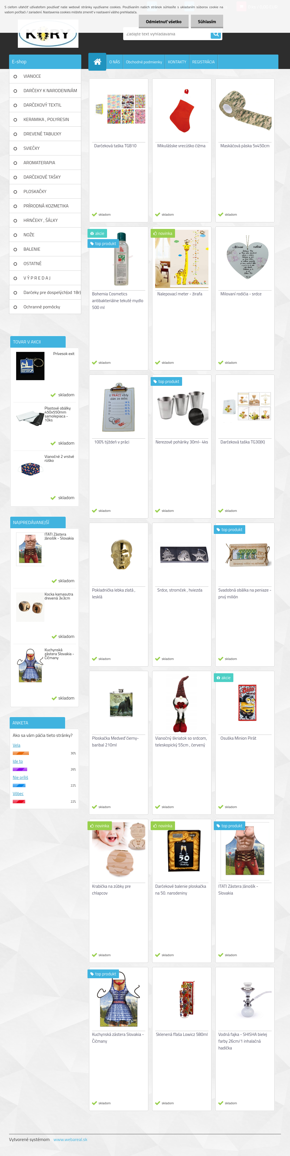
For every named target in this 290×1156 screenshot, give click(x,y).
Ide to (18, 761)
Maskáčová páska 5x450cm (245, 145)
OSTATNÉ (33, 263)
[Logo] (48, 34)
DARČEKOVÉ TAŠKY (42, 177)
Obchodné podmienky (144, 62)
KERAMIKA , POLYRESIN (46, 119)
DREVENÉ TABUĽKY (42, 133)
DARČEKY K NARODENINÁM (50, 90)
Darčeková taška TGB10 (115, 145)
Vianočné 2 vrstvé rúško (59, 458)
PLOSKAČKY (35, 191)
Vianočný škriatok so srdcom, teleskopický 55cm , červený (181, 741)
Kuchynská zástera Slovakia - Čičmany (59, 654)
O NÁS (114, 62)
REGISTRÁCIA (203, 62)
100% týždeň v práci (111, 442)
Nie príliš (20, 777)
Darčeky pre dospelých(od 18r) (52, 292)
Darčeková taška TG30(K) (243, 442)
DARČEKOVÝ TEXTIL (42, 104)
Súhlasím (207, 21)
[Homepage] (99, 62)
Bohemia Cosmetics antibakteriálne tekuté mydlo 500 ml (117, 301)
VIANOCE (32, 76)
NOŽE (29, 234)
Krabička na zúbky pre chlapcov (111, 889)
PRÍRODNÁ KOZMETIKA (46, 205)
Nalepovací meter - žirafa (179, 294)
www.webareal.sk (71, 1139)
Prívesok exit (63, 354)
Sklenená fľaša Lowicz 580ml (182, 1034)
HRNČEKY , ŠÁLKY (41, 220)
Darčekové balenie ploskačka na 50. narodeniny (180, 889)
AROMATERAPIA (39, 162)
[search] (216, 34)
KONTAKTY (177, 62)
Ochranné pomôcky (42, 306)
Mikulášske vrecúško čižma (181, 145)
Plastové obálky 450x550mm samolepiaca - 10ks (57, 414)
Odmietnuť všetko (164, 21)
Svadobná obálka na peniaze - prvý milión (244, 593)
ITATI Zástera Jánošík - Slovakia (59, 536)
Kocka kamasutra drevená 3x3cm (58, 596)
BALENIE (32, 249)
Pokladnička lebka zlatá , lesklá (113, 593)
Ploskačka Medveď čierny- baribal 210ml (115, 741)
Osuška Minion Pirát (238, 738)
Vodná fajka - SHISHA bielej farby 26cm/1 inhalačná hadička (242, 1041)
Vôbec (18, 793)
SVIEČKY (32, 148)
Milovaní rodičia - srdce (241, 294)
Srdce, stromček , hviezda (179, 590)
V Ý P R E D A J (37, 277)
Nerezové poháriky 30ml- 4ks (181, 442)
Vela (16, 745)
